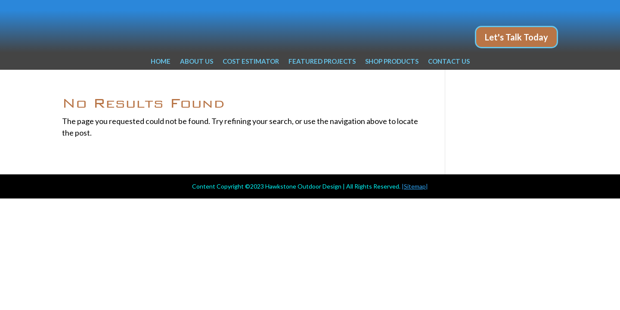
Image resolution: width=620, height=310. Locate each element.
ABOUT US (196, 61)
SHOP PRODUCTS (391, 61)
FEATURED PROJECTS (322, 61)
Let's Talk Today (516, 37)
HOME (160, 61)
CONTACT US (449, 61)
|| (415, 186)
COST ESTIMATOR (251, 61)
